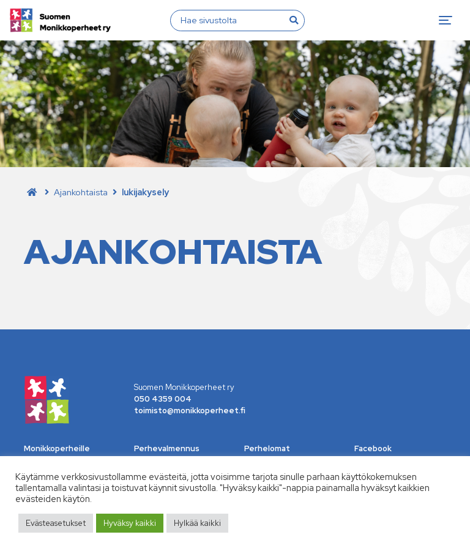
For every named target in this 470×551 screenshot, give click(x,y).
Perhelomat (267, 448)
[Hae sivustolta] (230, 19)
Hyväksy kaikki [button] (129, 523)
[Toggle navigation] (445, 20)
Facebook (373, 448)
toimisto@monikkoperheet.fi (189, 410)
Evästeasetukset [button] (56, 523)
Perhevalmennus (167, 448)
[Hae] (293, 20)
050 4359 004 (163, 399)
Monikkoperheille (57, 448)
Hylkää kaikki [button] (197, 523)
